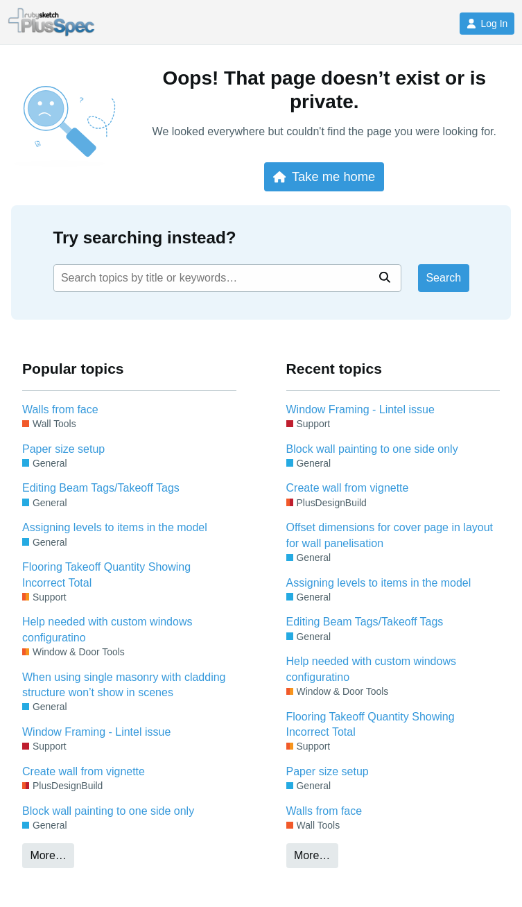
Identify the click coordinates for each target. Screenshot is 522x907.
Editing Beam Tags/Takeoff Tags (101, 488)
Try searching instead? (144, 237)
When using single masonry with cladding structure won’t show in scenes (123, 684)
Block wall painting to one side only (108, 811)
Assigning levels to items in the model (114, 527)
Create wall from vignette (83, 771)
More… (48, 855)
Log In (487, 23)
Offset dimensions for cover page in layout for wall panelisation (390, 534)
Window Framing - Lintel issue (96, 732)
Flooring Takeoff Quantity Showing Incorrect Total (106, 574)
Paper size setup (63, 449)
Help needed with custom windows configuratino (107, 629)
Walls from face (60, 409)
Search (443, 278)
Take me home (324, 176)
